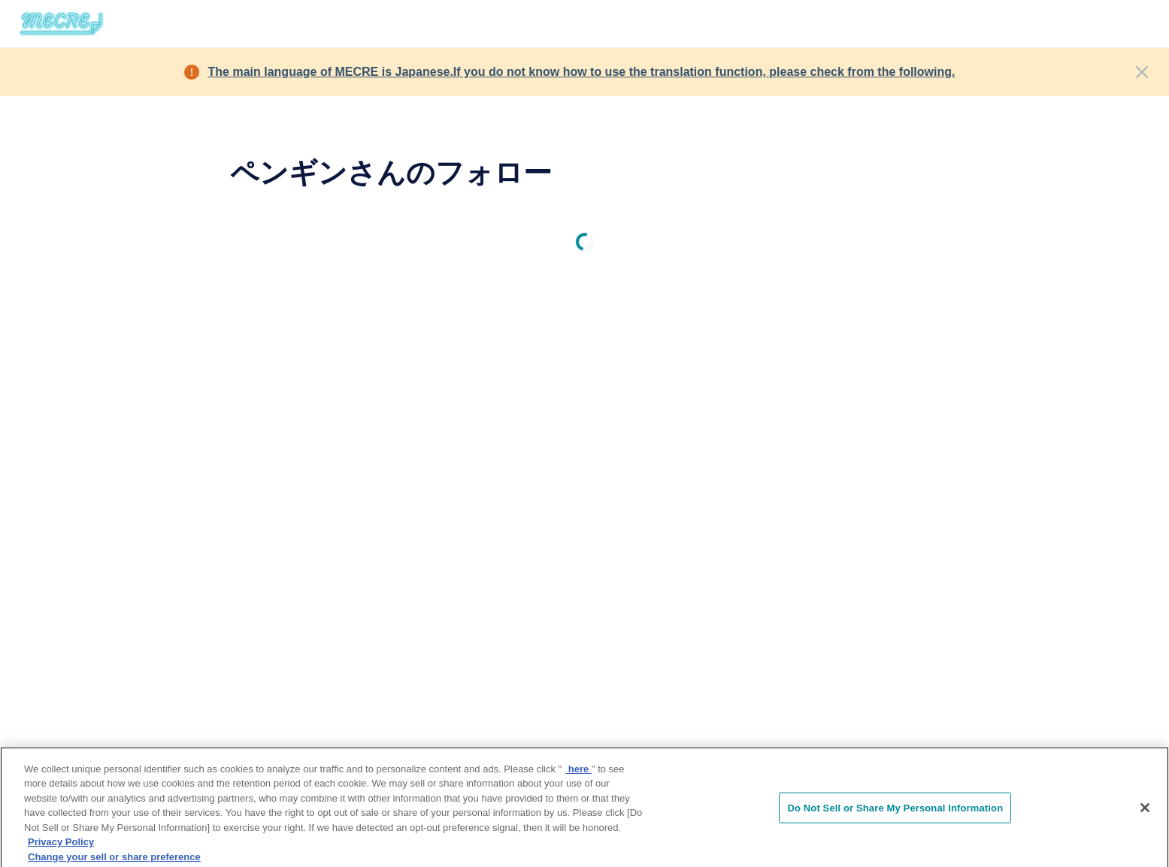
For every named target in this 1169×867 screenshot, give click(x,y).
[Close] (1142, 72)
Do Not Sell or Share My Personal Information (895, 811)
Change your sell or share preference (114, 860)
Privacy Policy (61, 846)
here (578, 772)
